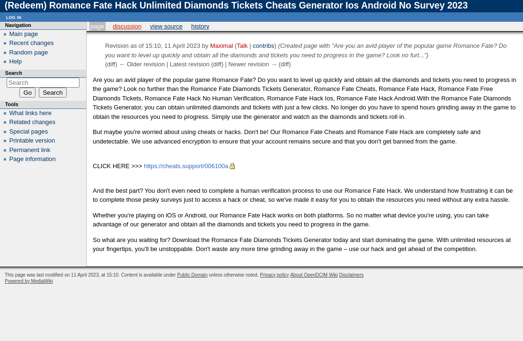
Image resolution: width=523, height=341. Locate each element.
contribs (264, 45)
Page (97, 26)
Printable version (32, 140)
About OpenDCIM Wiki (314, 275)
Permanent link (30, 149)
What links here (30, 113)
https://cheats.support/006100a (186, 166)
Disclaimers (351, 275)
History (200, 26)
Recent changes (31, 42)
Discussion (127, 26)
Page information (32, 158)
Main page (23, 33)
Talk (242, 45)
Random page (28, 52)
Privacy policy (274, 275)
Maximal (221, 45)
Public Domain (192, 275)
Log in (13, 16)
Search (13, 73)
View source (166, 26)
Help (15, 61)
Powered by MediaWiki (29, 281)
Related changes (32, 122)
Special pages (28, 131)
